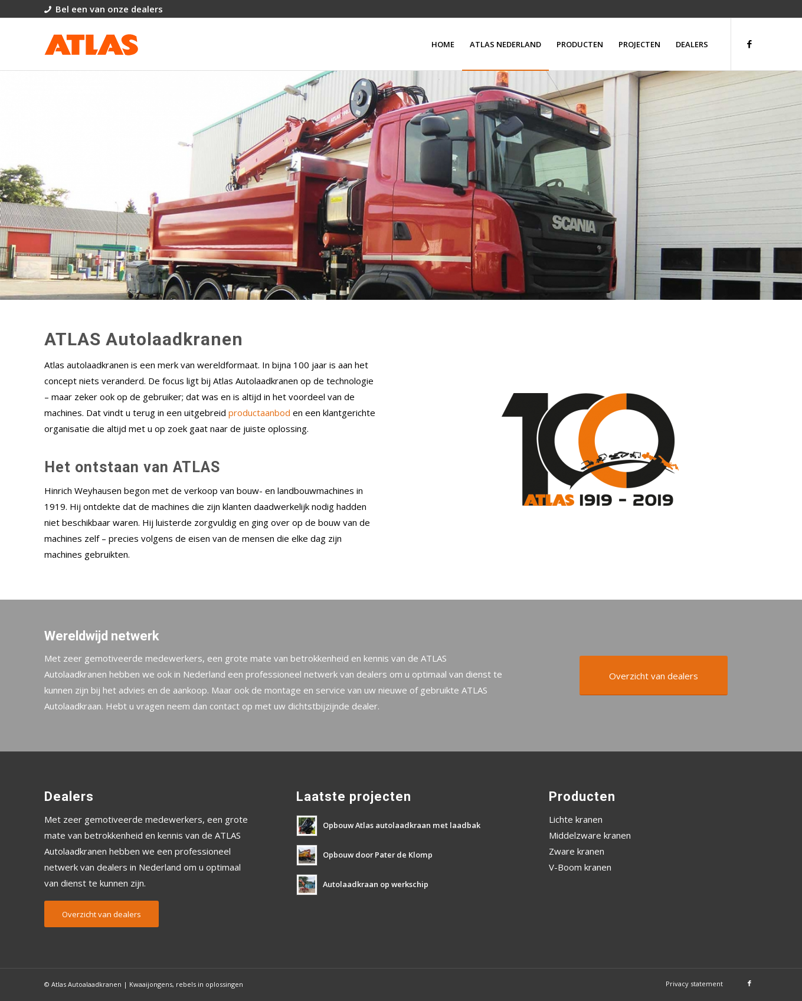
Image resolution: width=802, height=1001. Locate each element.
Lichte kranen (576, 819)
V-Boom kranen (580, 867)
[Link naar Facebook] (749, 44)
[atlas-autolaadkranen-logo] (91, 44)
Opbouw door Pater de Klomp (378, 854)
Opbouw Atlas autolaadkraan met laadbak (401, 825)
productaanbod (259, 412)
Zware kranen (576, 851)
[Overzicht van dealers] (654, 675)
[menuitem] (443, 44)
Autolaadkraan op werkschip (375, 884)
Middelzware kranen (590, 835)
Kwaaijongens (150, 984)
